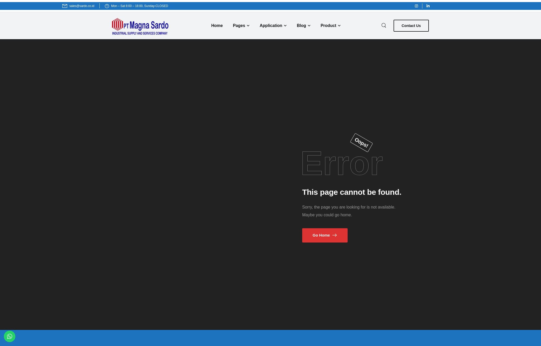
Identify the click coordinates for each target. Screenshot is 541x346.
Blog (301, 25)
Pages (239, 25)
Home (217, 25)
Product (328, 25)
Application (271, 25)
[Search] (384, 24)
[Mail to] (78, 6)
